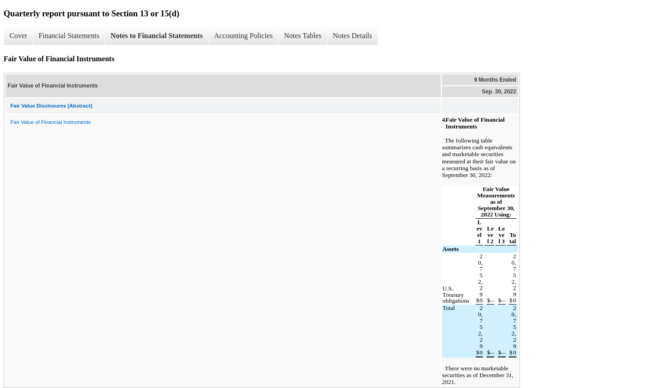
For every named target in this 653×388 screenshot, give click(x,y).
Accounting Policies (243, 35)
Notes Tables (303, 35)
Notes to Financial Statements (157, 35)
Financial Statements (69, 35)
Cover (18, 35)
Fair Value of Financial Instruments (50, 122)
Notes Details (352, 35)
